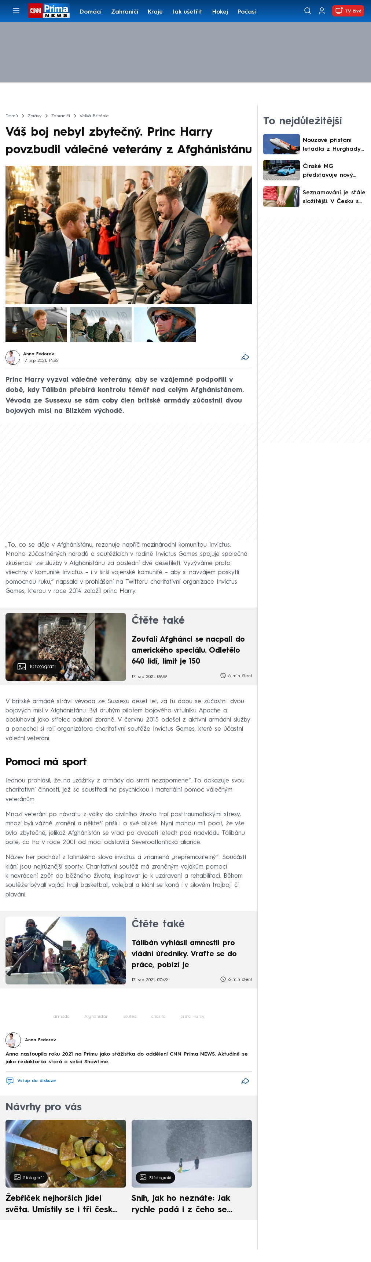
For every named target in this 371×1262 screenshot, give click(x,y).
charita (158, 1017)
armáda (62, 1017)
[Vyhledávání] (307, 10)
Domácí (91, 12)
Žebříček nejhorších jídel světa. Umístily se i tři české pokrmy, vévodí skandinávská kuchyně (61, 1205)
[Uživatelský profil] (322, 10)
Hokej (220, 12)
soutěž (130, 1017)
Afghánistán (96, 1017)
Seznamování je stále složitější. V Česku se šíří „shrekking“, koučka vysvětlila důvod (334, 198)
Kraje (155, 12)
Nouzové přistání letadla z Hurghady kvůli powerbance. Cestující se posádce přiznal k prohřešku (333, 145)
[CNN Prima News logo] (49, 10)
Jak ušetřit (187, 12)
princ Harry (192, 1017)
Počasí (247, 12)
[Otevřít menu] (16, 10)
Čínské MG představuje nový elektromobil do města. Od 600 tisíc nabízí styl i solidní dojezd (332, 172)
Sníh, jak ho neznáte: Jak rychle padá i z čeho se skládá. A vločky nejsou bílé (187, 1205)
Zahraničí (124, 12)
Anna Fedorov (38, 354)
